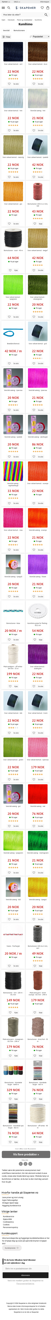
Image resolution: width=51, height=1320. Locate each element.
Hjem (3, 20)
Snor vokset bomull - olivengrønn (37, 298)
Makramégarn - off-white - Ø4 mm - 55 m (13, 668)
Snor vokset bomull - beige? (38, 250)
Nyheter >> (6, 2)
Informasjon (44, 2)
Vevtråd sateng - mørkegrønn (38, 853)
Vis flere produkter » (26, 1154)
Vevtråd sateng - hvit (37, 111)
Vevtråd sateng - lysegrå (13, 577)
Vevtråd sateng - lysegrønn (13, 853)
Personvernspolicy (10, 1227)
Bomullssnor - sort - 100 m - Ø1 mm (13, 994)
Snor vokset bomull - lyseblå (37, 157)
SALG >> (17, 2)
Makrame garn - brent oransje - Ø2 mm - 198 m (38, 994)
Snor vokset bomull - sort (13, 64)
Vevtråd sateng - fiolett (37, 577)
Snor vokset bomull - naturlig (13, 157)
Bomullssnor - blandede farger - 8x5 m (37, 1084)
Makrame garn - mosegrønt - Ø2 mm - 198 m (13, 1040)
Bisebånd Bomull (13, 344)
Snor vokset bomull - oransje (37, 483)
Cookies (6, 1224)
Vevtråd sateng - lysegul (38, 900)
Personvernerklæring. (25, 1283)
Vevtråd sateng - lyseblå (13, 437)
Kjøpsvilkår (7, 1219)
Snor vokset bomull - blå (13, 713)
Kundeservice (8, 1216)
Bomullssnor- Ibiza (13, 623)
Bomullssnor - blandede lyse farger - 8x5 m (13, 1127)
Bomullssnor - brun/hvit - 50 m (38, 1040)
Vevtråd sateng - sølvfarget (38, 437)
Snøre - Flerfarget (13, 946)
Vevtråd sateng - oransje (38, 530)
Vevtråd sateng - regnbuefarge (13, 484)
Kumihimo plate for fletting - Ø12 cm (37, 624)
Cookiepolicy (8, 1222)
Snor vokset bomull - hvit (13, 111)
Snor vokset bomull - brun (37, 64)
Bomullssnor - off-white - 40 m (38, 1127)
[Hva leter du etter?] (25, 14)
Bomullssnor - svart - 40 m (13, 250)
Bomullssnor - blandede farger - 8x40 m (13, 1084)
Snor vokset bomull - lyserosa (38, 760)
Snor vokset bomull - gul (13, 204)
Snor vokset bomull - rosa (13, 530)
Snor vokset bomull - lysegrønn (13, 298)
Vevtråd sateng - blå (13, 900)
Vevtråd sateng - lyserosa (13, 390)
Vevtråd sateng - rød (37, 806)
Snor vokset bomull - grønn (13, 760)
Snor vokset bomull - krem (37, 713)
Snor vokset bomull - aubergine (37, 668)
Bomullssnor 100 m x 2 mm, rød (38, 205)
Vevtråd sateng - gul (13, 806)
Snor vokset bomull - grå (38, 344)
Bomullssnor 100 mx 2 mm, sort (38, 947)
